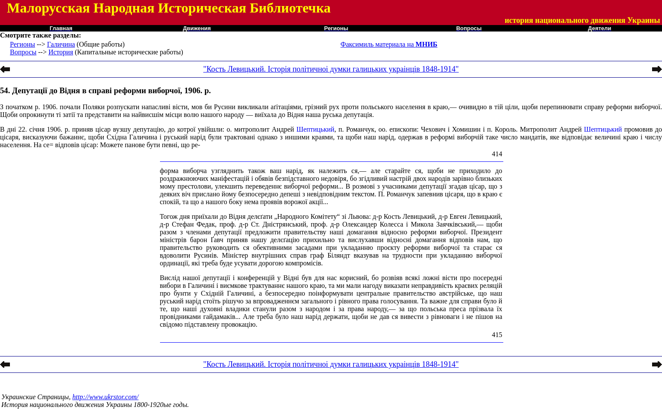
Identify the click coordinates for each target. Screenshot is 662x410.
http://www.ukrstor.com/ (105, 397)
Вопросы (23, 52)
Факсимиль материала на (389, 44)
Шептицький (315, 129)
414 (497, 154)
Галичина (61, 44)
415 (497, 334)
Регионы (22, 44)
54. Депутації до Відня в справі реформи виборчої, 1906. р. (105, 90)
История (60, 52)
